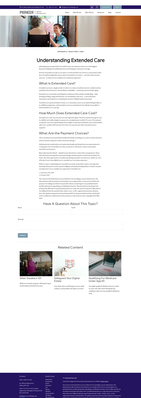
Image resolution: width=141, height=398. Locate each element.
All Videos (48, 390)
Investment (48, 376)
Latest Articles (49, 388)
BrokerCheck (104, 376)
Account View (106, 2)
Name (20, 202)
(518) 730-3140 (51, 2)
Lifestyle (47, 386)
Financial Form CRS (71, 372)
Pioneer (117, 2)
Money (47, 384)
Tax (46, 382)
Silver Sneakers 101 (30, 273)
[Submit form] (23, 230)
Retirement (48, 374)
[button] (67, 7)
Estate (47, 378)
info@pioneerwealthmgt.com (68, 2)
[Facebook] (97, 2)
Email (73, 202)
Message (21, 214)
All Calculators (49, 392)
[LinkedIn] (92, 2)
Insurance (48, 380)
